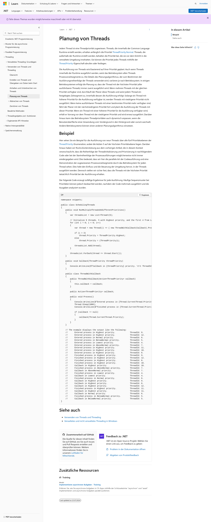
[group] (105, 300)
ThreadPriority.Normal (122, 52)
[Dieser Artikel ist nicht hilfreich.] (198, 47)
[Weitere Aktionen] (149, 30)
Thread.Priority (66, 63)
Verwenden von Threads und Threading (82, 417)
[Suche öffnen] (195, 3)
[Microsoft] (5, 3)
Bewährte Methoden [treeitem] (16, 111)
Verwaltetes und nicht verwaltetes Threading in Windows (90, 421)
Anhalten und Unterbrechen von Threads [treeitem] (23, 90)
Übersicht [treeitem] (14, 75)
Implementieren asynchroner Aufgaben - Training (80, 484)
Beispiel (176, 34)
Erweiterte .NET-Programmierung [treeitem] (19, 39)
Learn (62, 29)
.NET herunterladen (198, 11)
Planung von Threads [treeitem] (18, 96)
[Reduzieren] (39, 27)
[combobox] (21, 33)
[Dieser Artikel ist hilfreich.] (195, 47)
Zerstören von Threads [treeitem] (19, 106)
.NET (70, 29)
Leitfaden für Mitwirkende (73, 454)
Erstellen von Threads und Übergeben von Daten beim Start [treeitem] (23, 81)
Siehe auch (177, 38)
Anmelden (203, 3)
